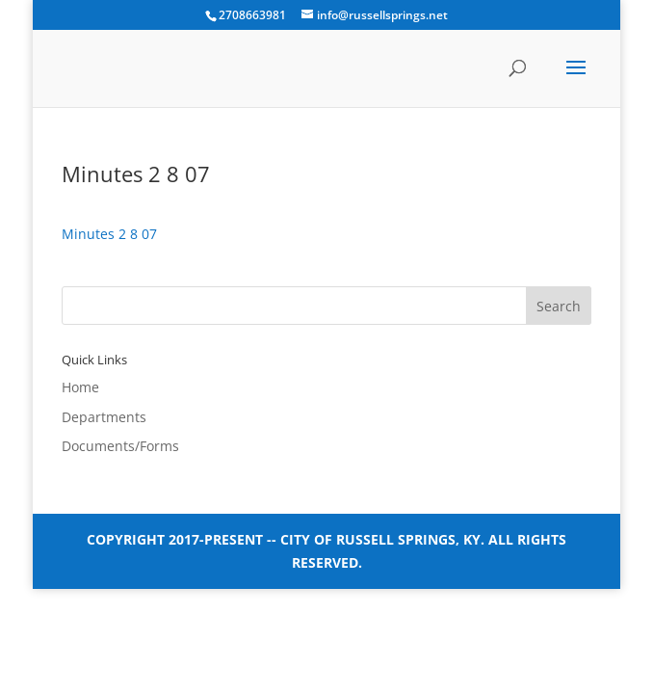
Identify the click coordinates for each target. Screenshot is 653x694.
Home (80, 387)
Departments (104, 417)
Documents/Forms (120, 446)
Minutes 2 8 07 (109, 234)
